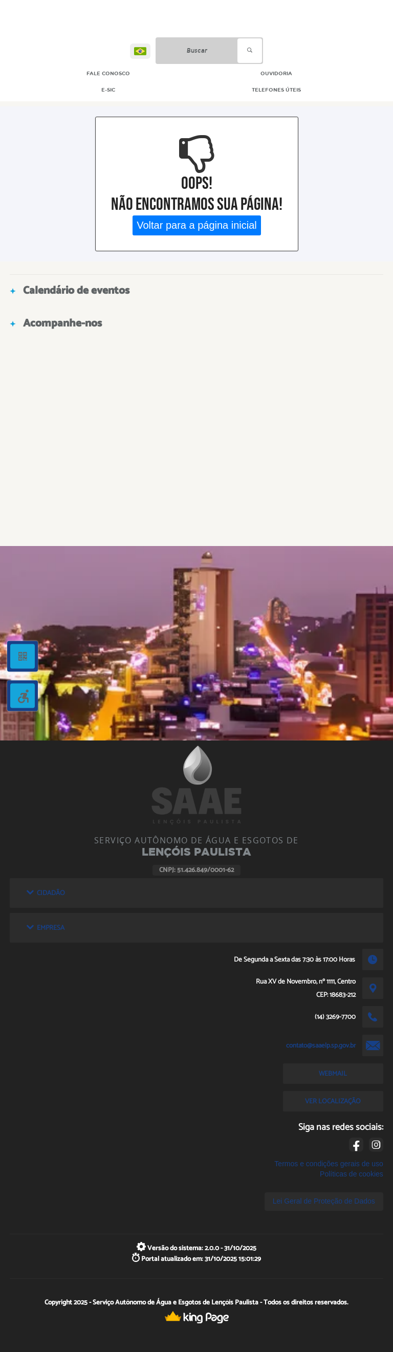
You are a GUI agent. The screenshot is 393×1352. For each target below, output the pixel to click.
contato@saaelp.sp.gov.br (321, 1045)
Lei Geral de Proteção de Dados (324, 1201)
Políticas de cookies (351, 1174)
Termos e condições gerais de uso (328, 1164)
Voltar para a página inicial (197, 225)
